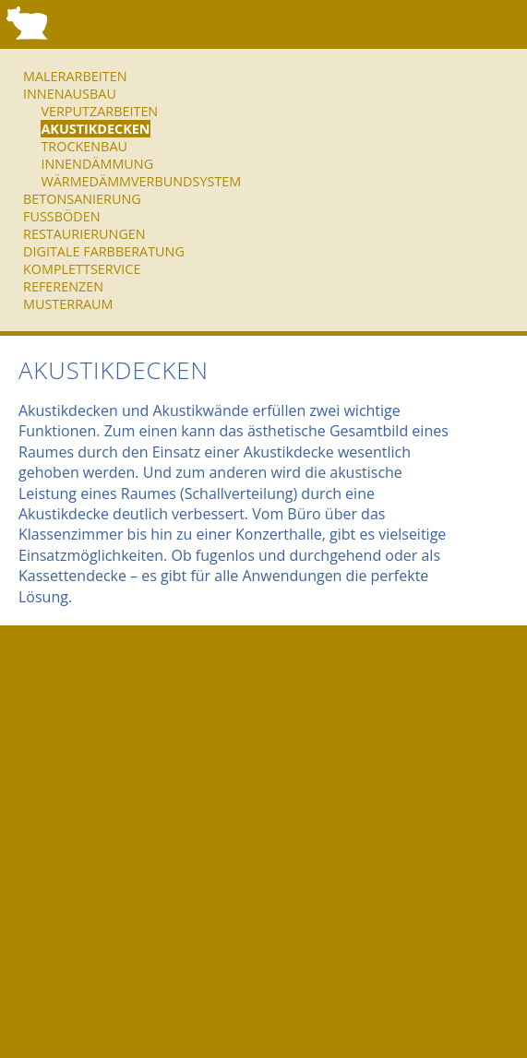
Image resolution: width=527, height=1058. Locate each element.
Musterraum (68, 304)
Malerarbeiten (74, 76)
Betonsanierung (82, 199)
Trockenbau (84, 146)
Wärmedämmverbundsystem (141, 181)
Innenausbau (69, 93)
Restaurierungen (84, 234)
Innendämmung (97, 163)
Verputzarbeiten (99, 111)
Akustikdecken (95, 128)
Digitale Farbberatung (104, 251)
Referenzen (63, 286)
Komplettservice (81, 269)
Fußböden (61, 216)
